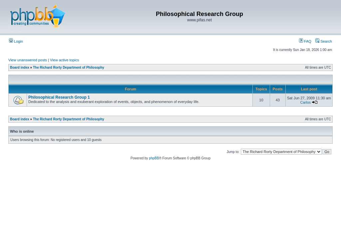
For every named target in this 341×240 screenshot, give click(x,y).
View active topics (64, 60)
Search (323, 41)
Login (16, 41)
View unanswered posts (27, 60)
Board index (19, 67)
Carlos (305, 102)
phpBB (154, 158)
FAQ (305, 41)
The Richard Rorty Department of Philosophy (68, 67)
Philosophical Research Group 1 (59, 97)
